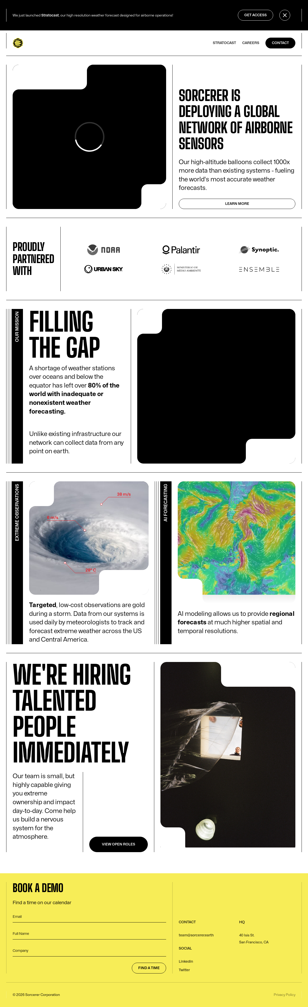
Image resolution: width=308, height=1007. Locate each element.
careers (250, 43)
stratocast (224, 43)
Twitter (184, 970)
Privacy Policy (284, 994)
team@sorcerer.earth (196, 935)
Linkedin (186, 961)
